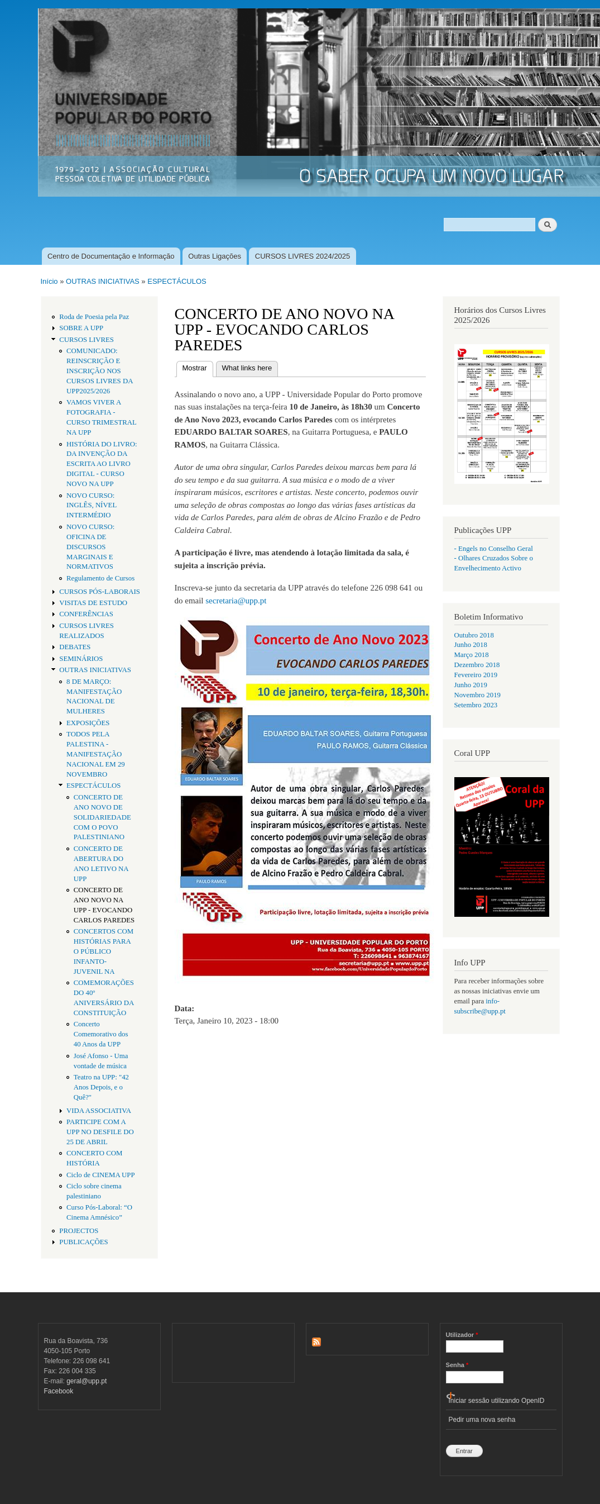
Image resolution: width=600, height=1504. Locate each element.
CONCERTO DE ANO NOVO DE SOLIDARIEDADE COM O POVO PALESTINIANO (102, 817)
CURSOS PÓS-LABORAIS (99, 592)
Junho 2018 (470, 645)
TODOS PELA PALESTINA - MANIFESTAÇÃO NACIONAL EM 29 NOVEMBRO (95, 754)
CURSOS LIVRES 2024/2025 (303, 256)
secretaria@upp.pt (235, 600)
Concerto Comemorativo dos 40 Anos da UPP (101, 1034)
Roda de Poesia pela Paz (94, 317)
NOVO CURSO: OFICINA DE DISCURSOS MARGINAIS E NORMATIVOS (90, 547)
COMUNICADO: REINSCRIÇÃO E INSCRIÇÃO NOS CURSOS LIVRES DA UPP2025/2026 (99, 371)
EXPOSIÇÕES (87, 723)
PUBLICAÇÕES (83, 1242)
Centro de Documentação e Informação (111, 256)
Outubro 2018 (474, 635)
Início (49, 281)
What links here (247, 368)
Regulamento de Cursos (100, 578)
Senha (457, 1365)
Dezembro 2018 (477, 665)
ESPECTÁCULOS (176, 281)
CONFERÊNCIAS (86, 614)
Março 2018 (471, 655)
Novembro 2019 (477, 695)
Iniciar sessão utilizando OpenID (497, 1401)
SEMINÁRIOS (81, 659)
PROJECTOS (78, 1231)
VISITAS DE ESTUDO (93, 603)
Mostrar (198, 366)
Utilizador (462, 1334)
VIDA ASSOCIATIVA (98, 1111)
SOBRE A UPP (81, 328)
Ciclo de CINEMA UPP (100, 1175)
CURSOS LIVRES (86, 340)
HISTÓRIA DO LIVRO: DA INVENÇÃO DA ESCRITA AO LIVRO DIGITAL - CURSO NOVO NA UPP (101, 464)
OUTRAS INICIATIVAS (103, 281)
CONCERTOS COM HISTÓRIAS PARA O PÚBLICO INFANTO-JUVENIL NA (103, 951)
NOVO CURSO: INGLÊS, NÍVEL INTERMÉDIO (91, 506)
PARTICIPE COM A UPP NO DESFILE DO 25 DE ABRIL (100, 1132)
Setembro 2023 (476, 705)
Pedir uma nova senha (482, 1420)
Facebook (59, 1391)
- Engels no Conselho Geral (493, 549)
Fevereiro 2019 (476, 675)
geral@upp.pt (86, 1381)
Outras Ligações (214, 256)
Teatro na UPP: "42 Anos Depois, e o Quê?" (101, 1087)
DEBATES (74, 647)
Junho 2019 (470, 685)
